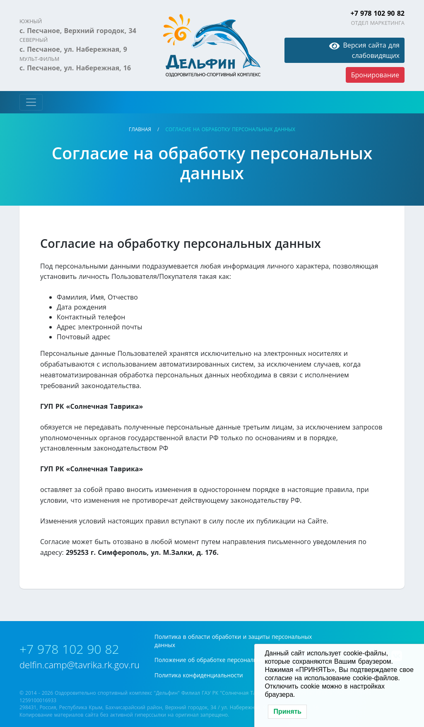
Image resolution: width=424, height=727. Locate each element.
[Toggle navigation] (31, 102)
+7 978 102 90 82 (378, 13)
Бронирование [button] (375, 74)
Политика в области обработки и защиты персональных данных (233, 641)
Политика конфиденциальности (198, 675)
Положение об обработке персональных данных (222, 660)
